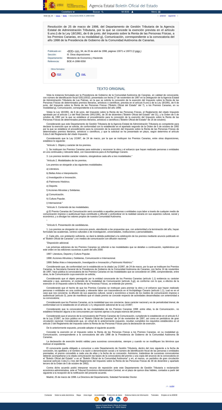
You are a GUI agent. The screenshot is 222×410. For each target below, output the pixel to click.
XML (83, 74)
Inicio (58, 16)
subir (171, 386)
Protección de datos (114, 395)
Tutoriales (155, 395)
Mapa (79, 395)
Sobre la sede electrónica (64, 395)
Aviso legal (88, 395)
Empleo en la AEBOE (169, 395)
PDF (59, 74)
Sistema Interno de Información (137, 395)
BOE (65, 16)
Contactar (48, 395)
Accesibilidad (99, 395)
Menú (155, 12)
